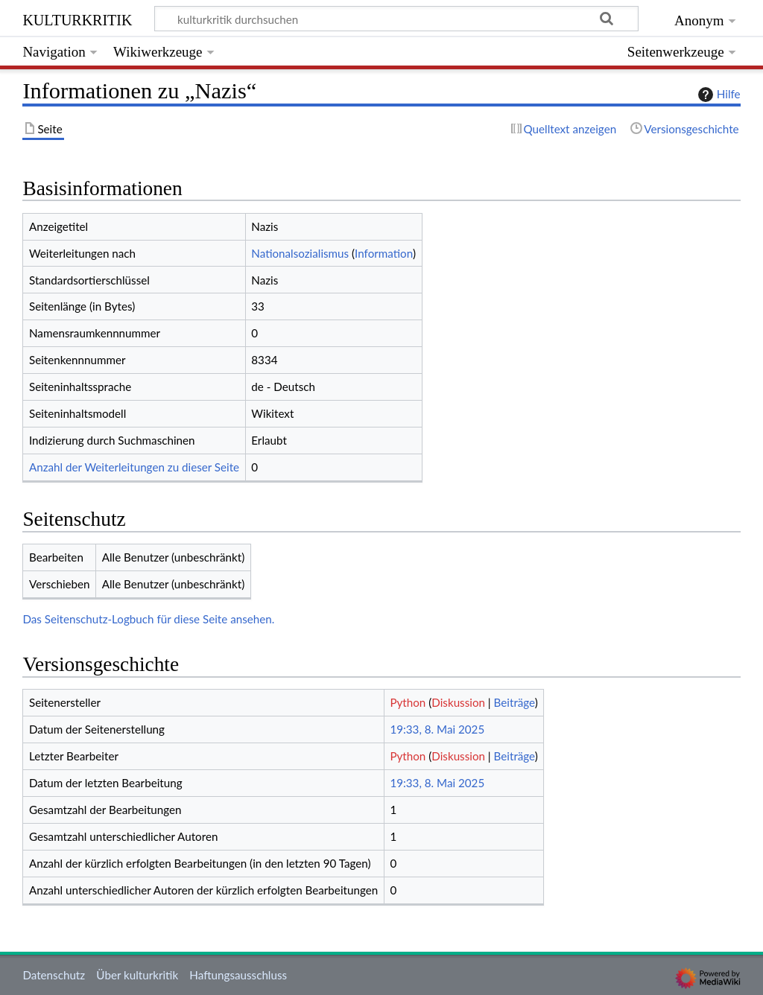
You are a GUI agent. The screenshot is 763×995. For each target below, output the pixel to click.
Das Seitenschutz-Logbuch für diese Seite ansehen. (148, 619)
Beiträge (514, 702)
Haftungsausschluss (238, 975)
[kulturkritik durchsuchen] (397, 19)
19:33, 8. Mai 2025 (437, 729)
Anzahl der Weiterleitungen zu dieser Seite (134, 467)
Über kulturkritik (137, 975)
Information (384, 253)
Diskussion (458, 702)
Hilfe (717, 94)
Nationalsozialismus (300, 253)
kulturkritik (77, 18)
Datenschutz (53, 975)
